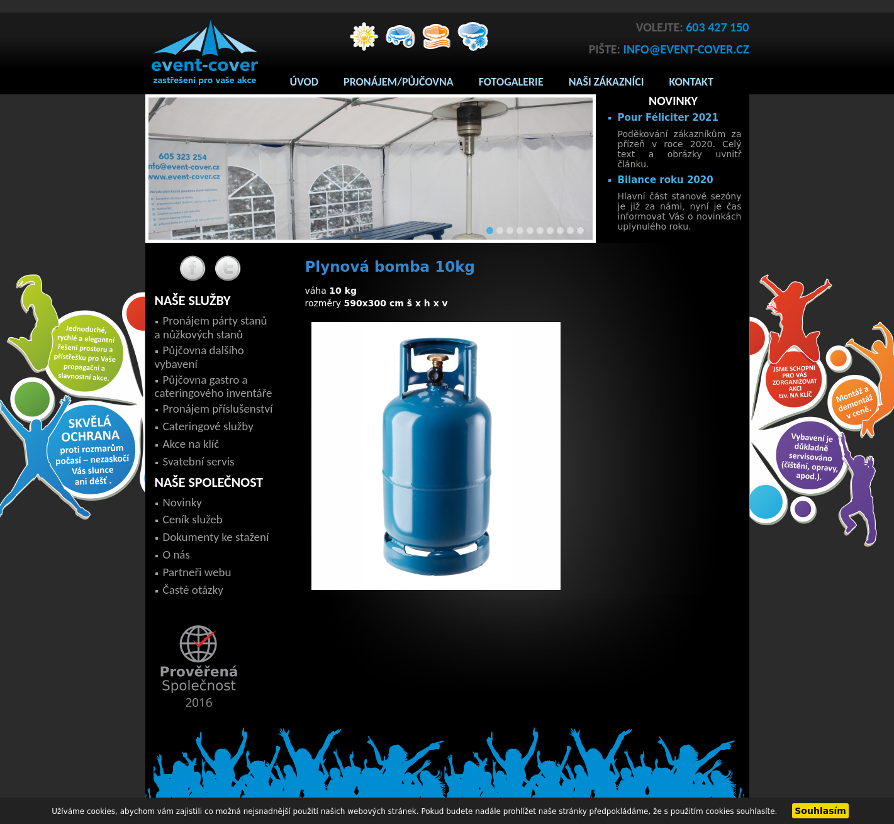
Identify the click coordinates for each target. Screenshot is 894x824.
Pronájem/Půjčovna (399, 82)
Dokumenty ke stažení (216, 537)
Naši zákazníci (606, 82)
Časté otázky (193, 589)
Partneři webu (197, 572)
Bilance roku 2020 (665, 180)
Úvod (304, 82)
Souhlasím (820, 811)
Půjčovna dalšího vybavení (199, 357)
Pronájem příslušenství (218, 408)
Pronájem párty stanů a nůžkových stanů (211, 327)
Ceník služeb (193, 519)
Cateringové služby (208, 426)
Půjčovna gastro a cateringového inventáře (213, 386)
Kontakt (691, 82)
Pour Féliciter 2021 (668, 117)
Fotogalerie (511, 82)
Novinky (182, 502)
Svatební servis (199, 461)
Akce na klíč (191, 444)
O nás (176, 554)
